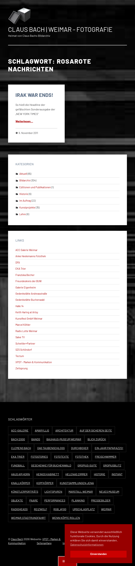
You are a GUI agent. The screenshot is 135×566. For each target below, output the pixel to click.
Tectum (19, 356)
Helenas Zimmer (76, 474)
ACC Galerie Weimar (26, 250)
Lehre (22, 214)
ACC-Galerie (19, 430)
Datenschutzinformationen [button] (87, 544)
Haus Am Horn (20, 474)
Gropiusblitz (112, 465)
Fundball (18, 465)
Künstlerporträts (24, 491)
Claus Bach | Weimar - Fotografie (60, 29)
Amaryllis (42, 430)
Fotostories (39, 456)
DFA (17, 262)
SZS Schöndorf (23, 349)
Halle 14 (19, 306)
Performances (54, 500)
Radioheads (19, 509)
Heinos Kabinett (47, 474)
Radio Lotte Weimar (26, 331)
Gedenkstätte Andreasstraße (31, 293)
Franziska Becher (24, 275)
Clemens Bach (21, 448)
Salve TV (20, 337)
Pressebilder (100, 500)
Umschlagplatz (84, 509)
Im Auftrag (25, 200)
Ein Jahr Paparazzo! (109, 448)
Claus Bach (17, 539)
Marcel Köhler (22, 324)
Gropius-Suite (87, 465)
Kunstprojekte (27, 207)
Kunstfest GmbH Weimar (28, 318)
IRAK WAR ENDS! (34, 95)
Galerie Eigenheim (25, 287)
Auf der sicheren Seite (96, 430)
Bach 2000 (18, 439)
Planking (78, 500)
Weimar (106, 509)
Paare (33, 500)
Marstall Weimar (81, 491)
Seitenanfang (44, 543)
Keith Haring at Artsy (26, 312)
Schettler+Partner (25, 343)
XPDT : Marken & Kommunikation (33, 362)
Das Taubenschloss (51, 448)
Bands (35, 439)
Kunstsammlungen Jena (77, 483)
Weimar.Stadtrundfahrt (28, 517)
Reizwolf (40, 509)
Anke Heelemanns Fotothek (30, 256)
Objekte (17, 500)
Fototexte (61, 456)
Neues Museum (109, 491)
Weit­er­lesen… (24, 121)
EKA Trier (20, 268)
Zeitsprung (21, 368)
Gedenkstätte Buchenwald (29, 299)
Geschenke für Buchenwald (51, 465)
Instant (117, 474)
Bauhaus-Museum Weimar (63, 439)
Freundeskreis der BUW (28, 281)
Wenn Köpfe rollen (66, 517)
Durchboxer (79, 448)
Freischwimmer (105, 456)
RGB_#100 (59, 509)
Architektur (64, 430)
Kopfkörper (44, 483)
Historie (23, 193)
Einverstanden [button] (98, 553)
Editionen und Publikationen (35, 187)
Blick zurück (97, 439)
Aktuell (23, 173)
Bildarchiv (24, 180)
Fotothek (82, 456)
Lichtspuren (53, 491)
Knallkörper (20, 483)
